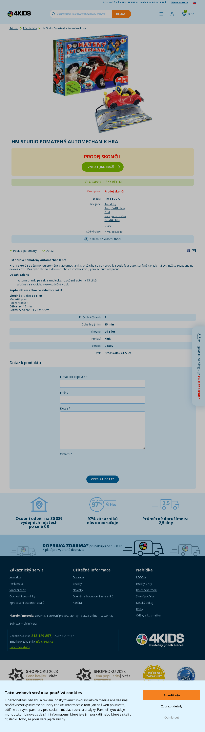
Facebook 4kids (20, 647)
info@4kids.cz (44, 641)
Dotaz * (65, 408)
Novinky (78, 590)
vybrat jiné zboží (104, 167)
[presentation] (90, 465)
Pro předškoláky (115, 208)
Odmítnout (171, 717)
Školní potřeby (145, 596)
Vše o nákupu (179, 2)
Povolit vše (172, 695)
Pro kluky (110, 204)
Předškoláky (30, 28)
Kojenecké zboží (146, 590)
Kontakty (15, 577)
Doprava (78, 577)
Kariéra (77, 603)
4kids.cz (14, 28)
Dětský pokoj (144, 603)
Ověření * (66, 454)
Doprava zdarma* (65, 546)
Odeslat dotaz (102, 479)
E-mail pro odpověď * (74, 377)
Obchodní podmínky (22, 596)
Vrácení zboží (18, 590)
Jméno (64, 392)
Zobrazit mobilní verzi (23, 623)
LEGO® (141, 577)
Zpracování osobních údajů (27, 603)
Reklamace (17, 584)
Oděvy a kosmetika (148, 615)
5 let (107, 212)
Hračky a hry (144, 584)
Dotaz (49, 251)
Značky (77, 584)
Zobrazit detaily (171, 706)
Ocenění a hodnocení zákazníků (93, 596)
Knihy (139, 609)
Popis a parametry (25, 251)
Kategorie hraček (115, 216)
